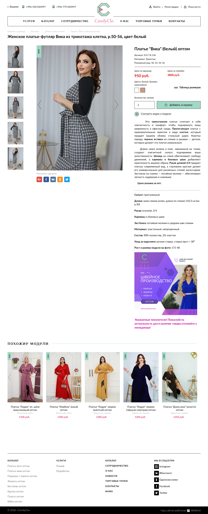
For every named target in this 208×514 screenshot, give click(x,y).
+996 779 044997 (66, 6)
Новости (111, 476)
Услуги (29, 21)
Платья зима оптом (55, 31)
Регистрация (171, 6)
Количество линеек (144, 97)
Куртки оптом (15, 491)
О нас (124, 21)
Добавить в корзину (181, 105)
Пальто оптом (16, 496)
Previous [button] (40, 104)
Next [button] (116, 104)
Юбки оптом (15, 501)
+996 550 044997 (36, 6)
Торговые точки (149, 21)
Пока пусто (194, 6)
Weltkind (196, 510)
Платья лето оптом (19, 465)
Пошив (60, 465)
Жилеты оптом (16, 481)
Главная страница (16, 31)
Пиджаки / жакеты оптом (22, 475)
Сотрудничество (74, 21)
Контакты (177, 21)
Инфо (109, 491)
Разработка (62, 470)
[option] (80, 107)
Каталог (48, 21)
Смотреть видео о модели (156, 113)
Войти (156, 6)
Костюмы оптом (17, 486)
